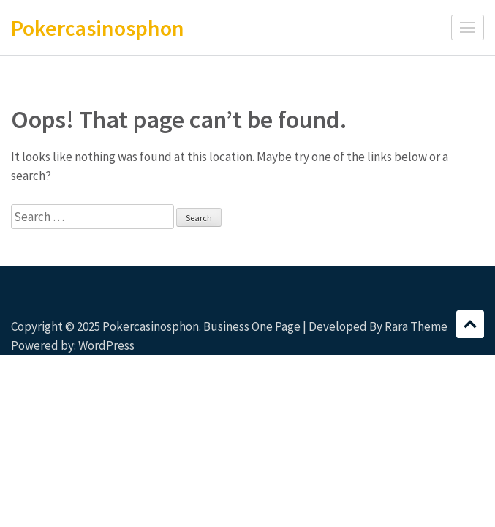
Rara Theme (416, 326)
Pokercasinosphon (97, 28)
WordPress (106, 345)
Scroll (470, 324)
